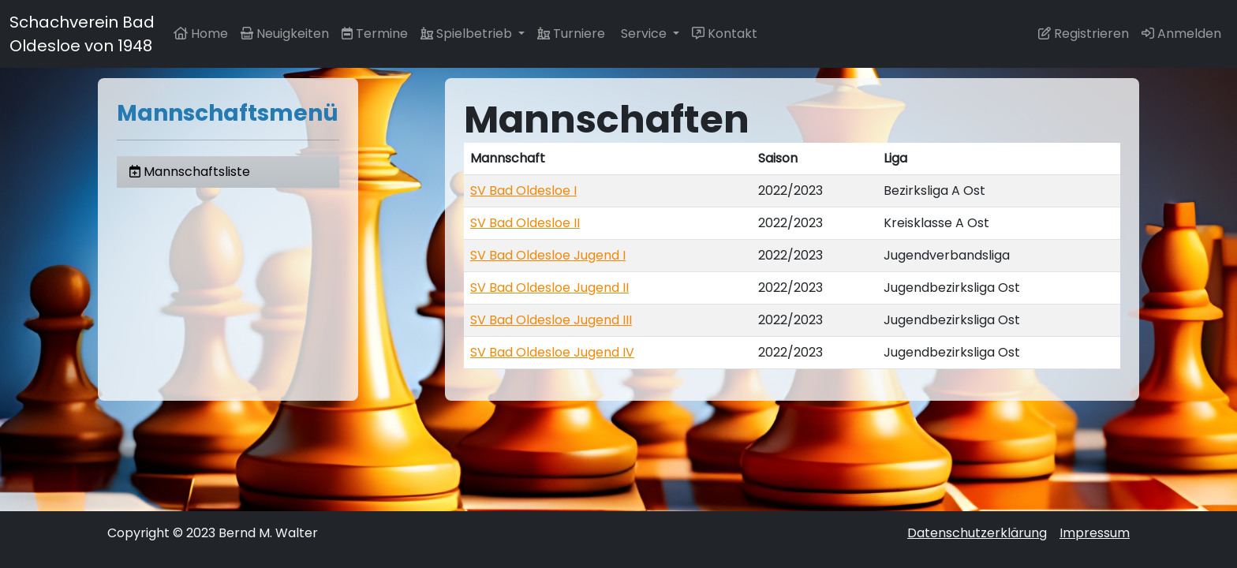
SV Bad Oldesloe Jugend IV (552, 352)
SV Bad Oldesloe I (523, 190)
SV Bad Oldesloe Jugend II (549, 287)
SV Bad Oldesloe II (525, 223)
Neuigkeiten (285, 33)
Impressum (1094, 533)
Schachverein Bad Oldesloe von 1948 (82, 34)
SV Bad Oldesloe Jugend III (551, 320)
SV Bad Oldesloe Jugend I (548, 255)
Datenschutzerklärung (977, 533)
